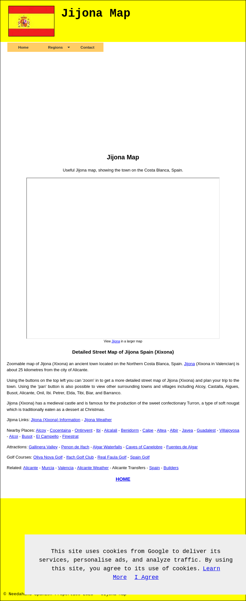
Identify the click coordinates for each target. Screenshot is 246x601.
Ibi (98, 430)
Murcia (48, 467)
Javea (187, 430)
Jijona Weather (97, 419)
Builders (170, 467)
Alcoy (41, 430)
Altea (162, 430)
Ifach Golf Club (80, 457)
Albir (174, 430)
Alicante (30, 467)
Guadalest (206, 430)
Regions (55, 47)
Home (23, 47)
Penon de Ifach (75, 447)
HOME (123, 479)
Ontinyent (84, 430)
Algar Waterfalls (107, 447)
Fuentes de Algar (182, 447)
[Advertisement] (123, 102)
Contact (87, 47)
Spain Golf (140, 457)
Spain (154, 467)
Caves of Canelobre (144, 447)
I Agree (147, 577)
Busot (27, 436)
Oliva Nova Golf (47, 457)
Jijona (115, 341)
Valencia (66, 467)
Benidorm (130, 430)
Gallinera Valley (43, 447)
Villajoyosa (229, 430)
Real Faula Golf (111, 457)
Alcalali (110, 430)
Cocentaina (60, 430)
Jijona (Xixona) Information (55, 419)
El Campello (47, 436)
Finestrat (70, 436)
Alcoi (13, 436)
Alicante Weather (93, 467)
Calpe (148, 430)
